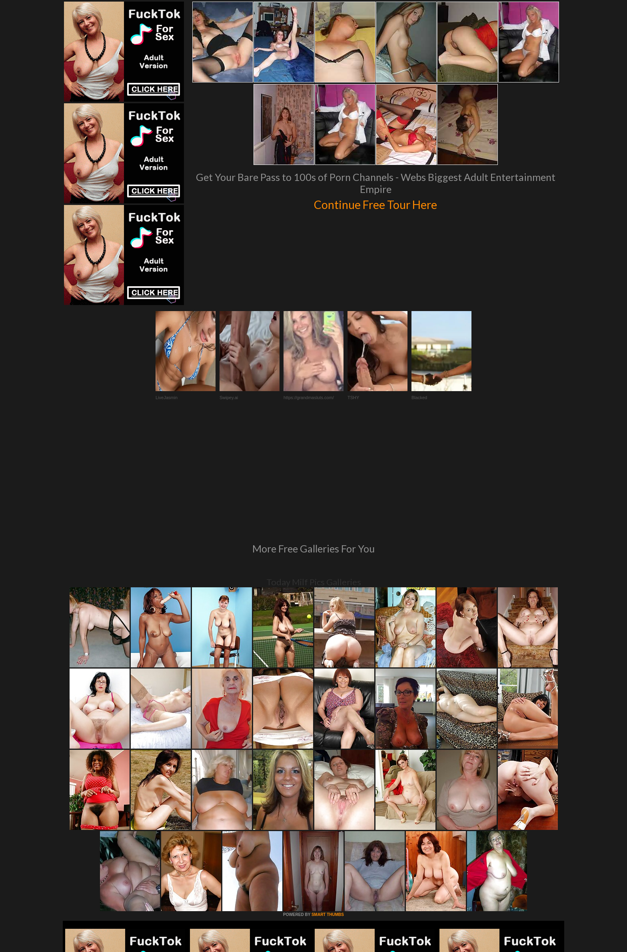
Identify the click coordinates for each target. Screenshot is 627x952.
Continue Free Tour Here (375, 203)
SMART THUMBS (328, 805)
